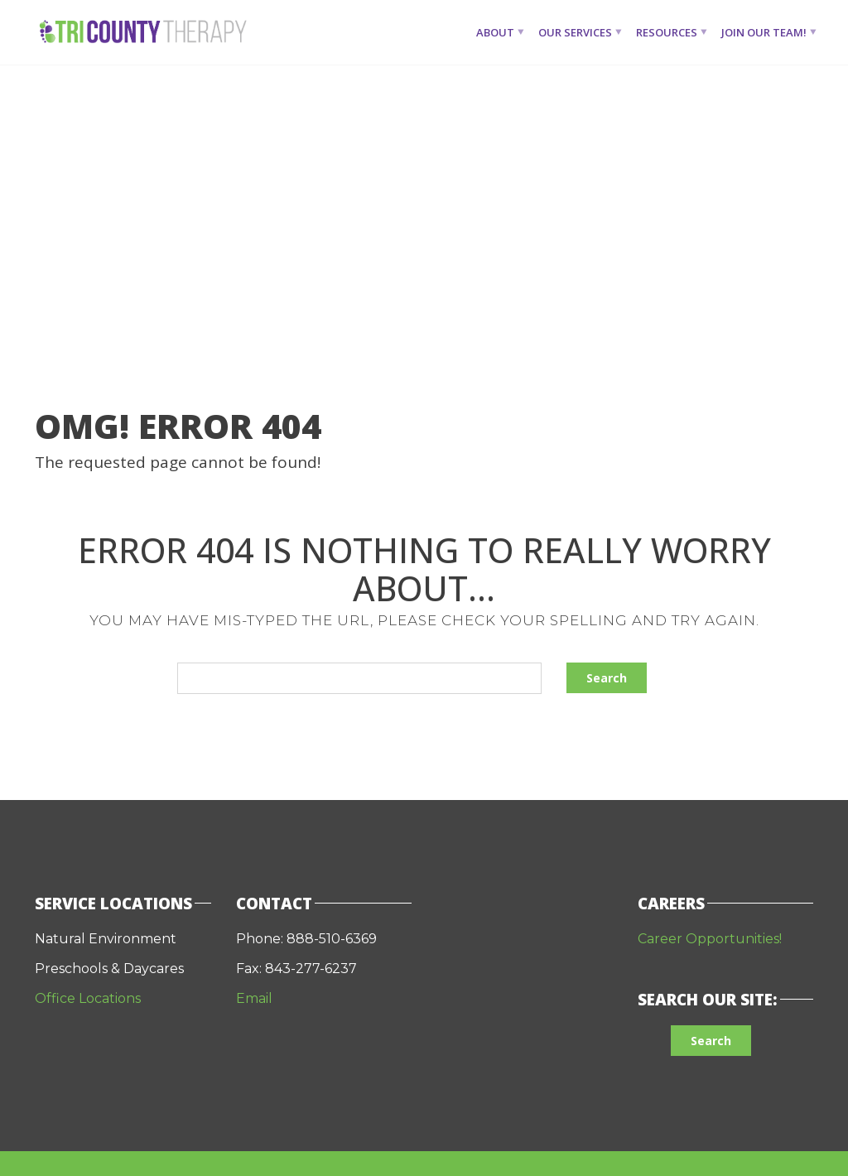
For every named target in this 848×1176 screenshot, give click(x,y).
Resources (666, 32)
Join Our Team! (764, 32)
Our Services (575, 32)
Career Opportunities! (710, 939)
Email (256, 998)
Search (606, 678)
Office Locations (88, 998)
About (495, 32)
